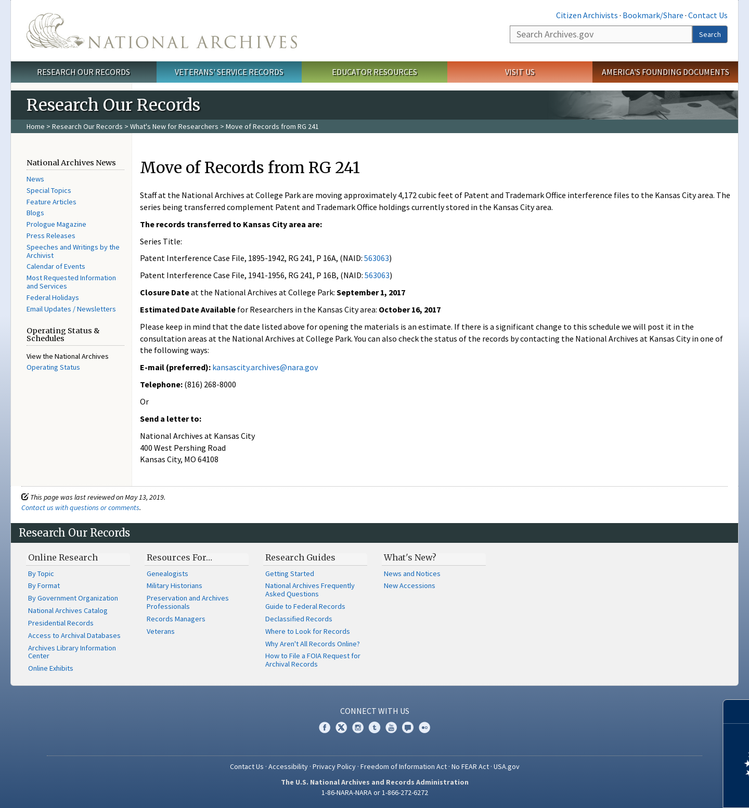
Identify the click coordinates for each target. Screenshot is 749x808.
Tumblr (374, 727)
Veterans (161, 631)
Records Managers (176, 618)
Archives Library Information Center (72, 652)
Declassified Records (298, 618)
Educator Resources (374, 72)
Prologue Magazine (56, 224)
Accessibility (288, 766)
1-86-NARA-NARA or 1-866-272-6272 (374, 792)
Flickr (424, 727)
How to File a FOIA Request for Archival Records (312, 660)
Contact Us (708, 15)
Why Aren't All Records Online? (312, 643)
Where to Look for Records (307, 631)
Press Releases (51, 235)
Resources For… (179, 557)
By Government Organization (73, 598)
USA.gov (507, 766)
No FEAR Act (470, 766)
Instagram (358, 727)
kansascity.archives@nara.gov (265, 367)
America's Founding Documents (665, 72)
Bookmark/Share (653, 15)
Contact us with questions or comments (80, 507)
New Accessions (409, 585)
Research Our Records (83, 72)
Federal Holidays (53, 297)
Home (36, 126)
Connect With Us (374, 711)
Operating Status (53, 367)
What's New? (410, 557)
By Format (44, 585)
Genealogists (167, 573)
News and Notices (412, 573)
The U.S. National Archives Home (162, 30)
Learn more (656, 789)
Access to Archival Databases (74, 635)
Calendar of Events (56, 266)
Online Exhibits (50, 668)
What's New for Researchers (174, 126)
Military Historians (174, 585)
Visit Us (520, 72)
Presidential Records (61, 623)
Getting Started (289, 573)
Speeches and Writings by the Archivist (73, 251)
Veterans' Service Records (229, 72)
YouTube (391, 727)
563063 (376, 258)
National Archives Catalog (68, 610)
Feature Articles (51, 201)
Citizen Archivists (587, 15)
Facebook (324, 727)
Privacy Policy (334, 766)
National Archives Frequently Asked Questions (310, 589)
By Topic (41, 573)
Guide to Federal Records (305, 606)
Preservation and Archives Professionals (188, 602)
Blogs (35, 212)
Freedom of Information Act (403, 766)
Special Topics (49, 190)
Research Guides (300, 557)
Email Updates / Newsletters (71, 309)
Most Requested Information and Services (71, 282)
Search (710, 34)
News (35, 179)
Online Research (63, 557)
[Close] (736, 711)
